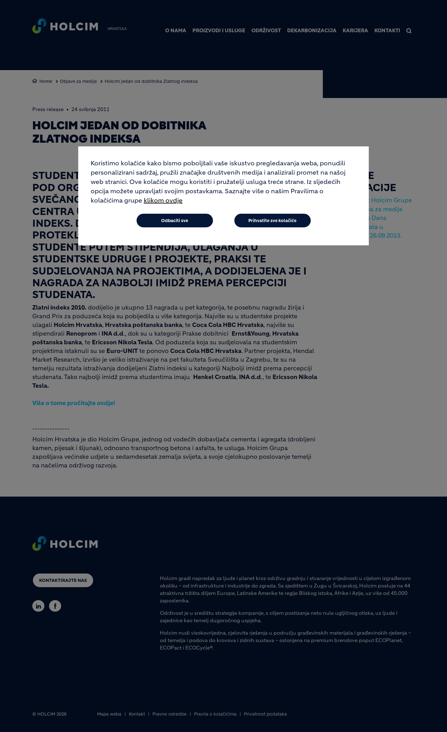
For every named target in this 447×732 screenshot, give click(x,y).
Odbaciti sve (174, 220)
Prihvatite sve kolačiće (272, 220)
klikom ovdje (163, 200)
